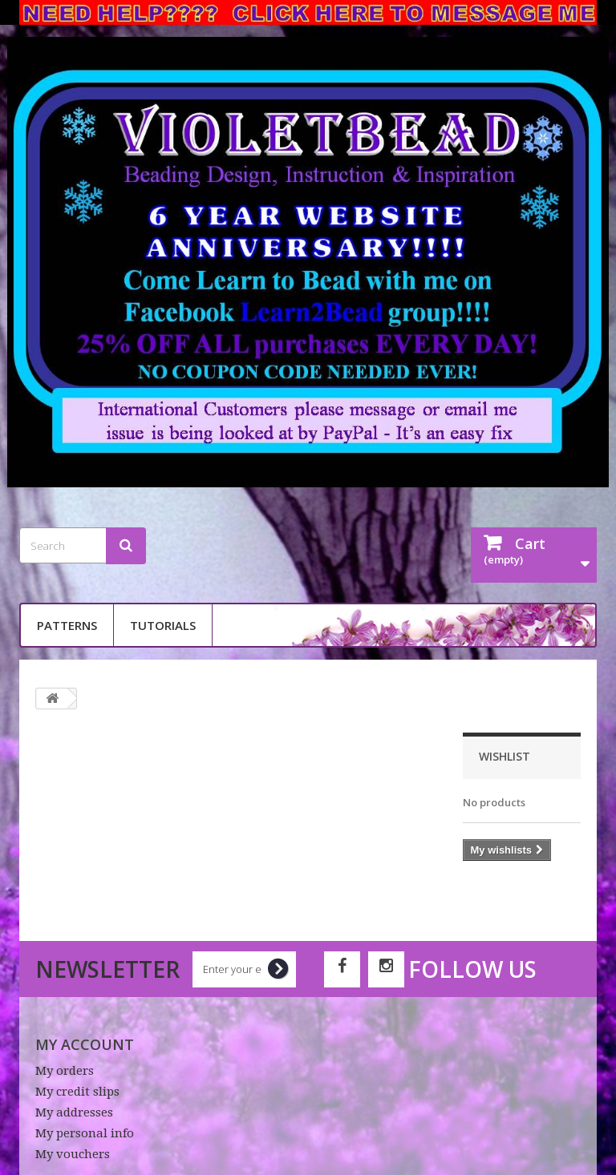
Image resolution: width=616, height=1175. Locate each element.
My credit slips (77, 1091)
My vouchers (72, 1154)
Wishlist (504, 756)
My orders (64, 1071)
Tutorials (163, 625)
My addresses (74, 1112)
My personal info (84, 1133)
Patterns (67, 625)
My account (84, 1044)
